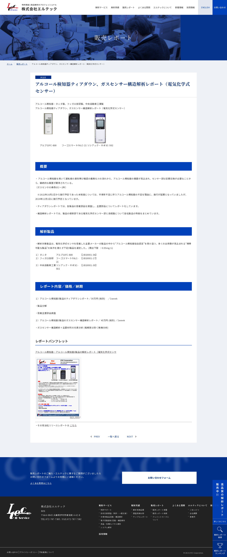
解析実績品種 (138, 510)
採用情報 (191, 7)
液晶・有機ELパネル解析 (111, 524)
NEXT (130, 436)
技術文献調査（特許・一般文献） (114, 513)
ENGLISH (205, 7)
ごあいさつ (194, 510)
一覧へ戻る (113, 436)
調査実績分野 (138, 513)
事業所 (192, 517)
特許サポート (106, 510)
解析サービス (101, 7)
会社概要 (193, 513)
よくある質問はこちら (41, 483)
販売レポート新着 (160, 510)
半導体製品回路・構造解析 (112, 517)
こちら (73, 425)
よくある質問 (144, 7)
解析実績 (115, 7)
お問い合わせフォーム (159, 477)
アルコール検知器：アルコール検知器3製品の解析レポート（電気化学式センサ (75, 351)
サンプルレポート (140, 517)
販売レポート (128, 7)
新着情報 (179, 7)
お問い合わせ (220, 7)
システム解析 (106, 527)
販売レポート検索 (160, 513)
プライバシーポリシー (28, 552)
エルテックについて (162, 7)
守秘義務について (46, 552)
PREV (97, 436)
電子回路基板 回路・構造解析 (113, 520)
